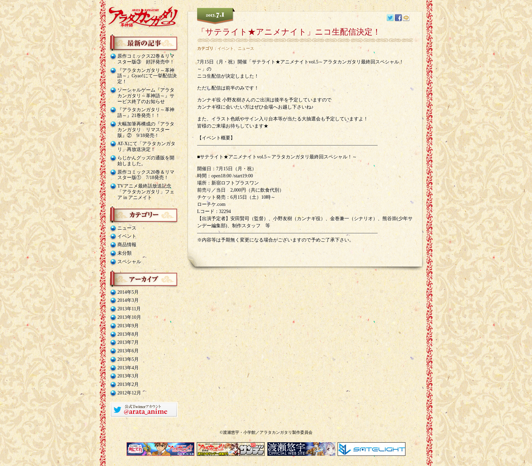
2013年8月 (128, 334)
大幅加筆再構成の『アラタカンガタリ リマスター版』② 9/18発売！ (145, 129)
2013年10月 (129, 317)
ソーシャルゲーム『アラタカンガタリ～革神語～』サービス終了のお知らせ (145, 96)
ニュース (126, 228)
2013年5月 (128, 359)
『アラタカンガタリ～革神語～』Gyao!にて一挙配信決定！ (147, 76)
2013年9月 (128, 325)
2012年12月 (129, 392)
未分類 (124, 253)
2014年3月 (128, 300)
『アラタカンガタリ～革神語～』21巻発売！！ (145, 112)
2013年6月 (128, 350)
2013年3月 (128, 375)
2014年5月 (128, 292)
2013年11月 (129, 308)
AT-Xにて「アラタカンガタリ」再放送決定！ (146, 146)
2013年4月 (128, 367)
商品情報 (126, 244)
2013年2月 (128, 384)
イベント (126, 236)
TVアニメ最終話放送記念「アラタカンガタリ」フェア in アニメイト (145, 191)
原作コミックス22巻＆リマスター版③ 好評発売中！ (145, 59)
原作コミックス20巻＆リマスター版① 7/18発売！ (145, 175)
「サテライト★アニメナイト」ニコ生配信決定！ (289, 31)
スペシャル (129, 261)
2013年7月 (128, 342)
